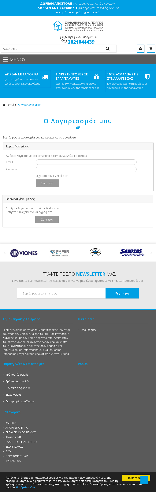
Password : (12, 169)
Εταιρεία (75, 12)
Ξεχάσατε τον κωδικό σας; (52, 176)
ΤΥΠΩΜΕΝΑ (12, 461)
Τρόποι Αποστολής (16, 381)
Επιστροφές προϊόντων (19, 401)
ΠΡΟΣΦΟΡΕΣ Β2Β (15, 456)
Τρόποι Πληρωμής (15, 374)
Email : (10, 162)
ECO (7, 451)
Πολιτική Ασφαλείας (16, 388)
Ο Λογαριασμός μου (29, 104)
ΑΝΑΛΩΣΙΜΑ (12, 437)
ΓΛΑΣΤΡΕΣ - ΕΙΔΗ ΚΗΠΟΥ (20, 442)
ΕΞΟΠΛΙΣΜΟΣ (13, 446)
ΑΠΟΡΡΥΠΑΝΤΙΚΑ (15, 427)
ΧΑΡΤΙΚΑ (9, 423)
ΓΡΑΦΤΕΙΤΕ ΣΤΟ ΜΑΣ (79, 274)
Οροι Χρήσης (87, 330)
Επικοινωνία (92, 12)
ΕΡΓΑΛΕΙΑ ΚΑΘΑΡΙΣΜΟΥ (19, 432)
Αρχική (61, 12)
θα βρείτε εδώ (25, 488)
